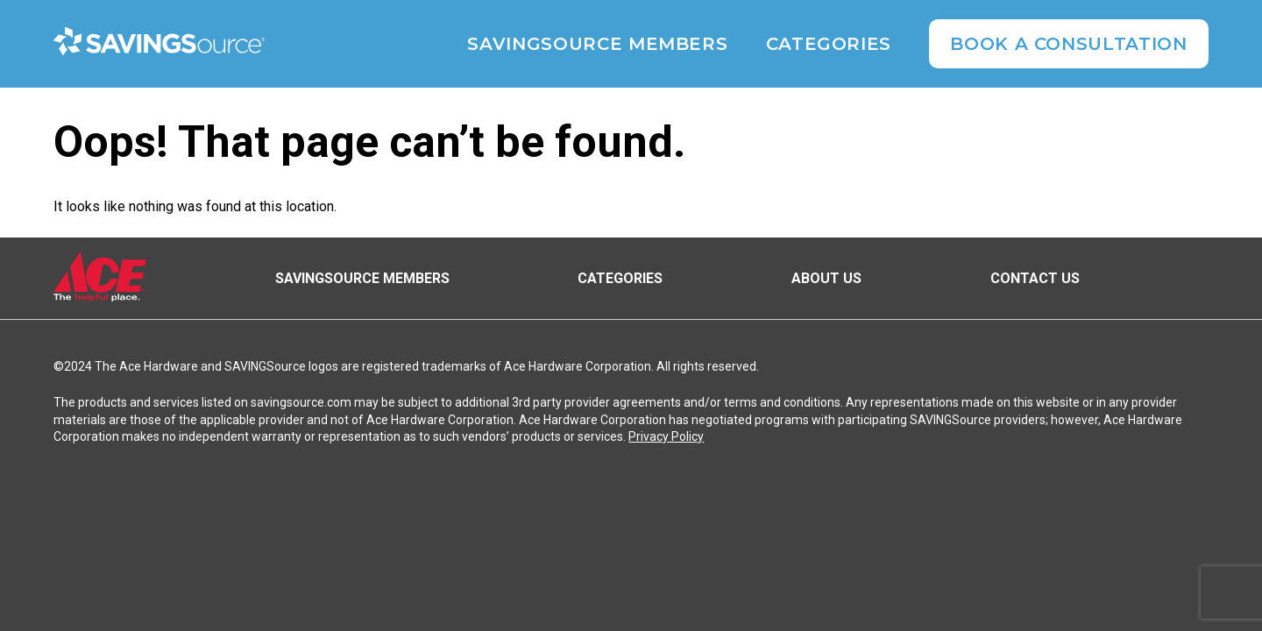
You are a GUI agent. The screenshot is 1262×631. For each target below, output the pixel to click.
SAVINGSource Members (597, 44)
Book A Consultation (1068, 43)
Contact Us (1035, 278)
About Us (826, 278)
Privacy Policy (666, 436)
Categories (829, 44)
